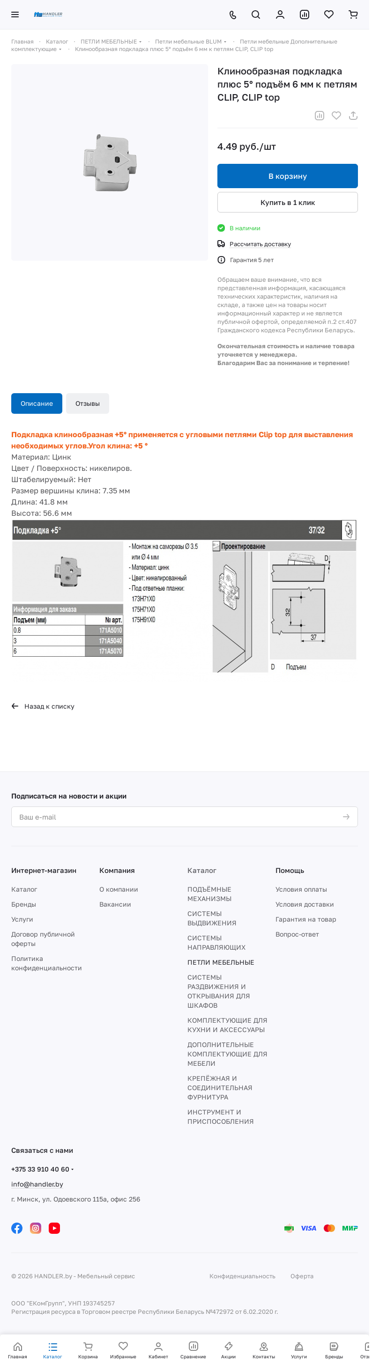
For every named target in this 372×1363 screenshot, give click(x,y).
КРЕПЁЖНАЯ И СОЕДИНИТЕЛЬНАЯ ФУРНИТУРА (220, 1087)
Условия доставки (304, 904)
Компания (117, 870)
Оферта (301, 1276)
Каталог (24, 889)
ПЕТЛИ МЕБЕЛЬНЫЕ (220, 962)
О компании (118, 889)
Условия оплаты (301, 889)
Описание (37, 403)
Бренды (23, 904)
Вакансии (115, 904)
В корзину (287, 176)
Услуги (22, 919)
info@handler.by (37, 1184)
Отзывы (87, 403)
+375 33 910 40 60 (40, 1169)
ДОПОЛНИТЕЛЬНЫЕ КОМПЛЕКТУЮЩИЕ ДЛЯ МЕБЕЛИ (227, 1054)
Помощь (289, 870)
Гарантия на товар (305, 919)
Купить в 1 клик (287, 202)
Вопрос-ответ (297, 934)
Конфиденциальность (242, 1276)
